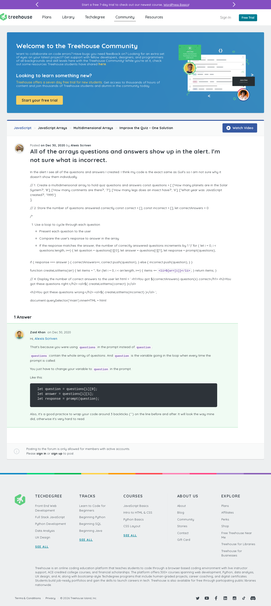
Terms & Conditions (28, 598)
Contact (183, 533)
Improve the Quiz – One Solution (146, 128)
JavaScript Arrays (52, 128)
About (181, 506)
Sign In (225, 17)
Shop (225, 526)
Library (68, 17)
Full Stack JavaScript (50, 517)
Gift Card (183, 539)
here (102, 64)
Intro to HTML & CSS (137, 512)
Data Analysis (45, 530)
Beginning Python (92, 517)
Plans (47, 17)
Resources (154, 17)
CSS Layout (131, 526)
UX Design (42, 537)
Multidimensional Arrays (93, 128)
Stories (182, 526)
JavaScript (22, 128)
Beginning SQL (90, 524)
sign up (56, 453)
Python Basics (133, 519)
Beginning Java (90, 530)
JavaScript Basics (135, 506)
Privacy (50, 598)
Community (125, 17)
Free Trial (248, 17)
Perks (225, 519)
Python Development (50, 524)
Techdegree (95, 17)
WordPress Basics (176, 4)
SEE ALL (42, 546)
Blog (180, 512)
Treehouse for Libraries (238, 544)
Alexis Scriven (46, 339)
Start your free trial (40, 100)
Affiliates (227, 512)
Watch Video (239, 128)
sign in (41, 453)
